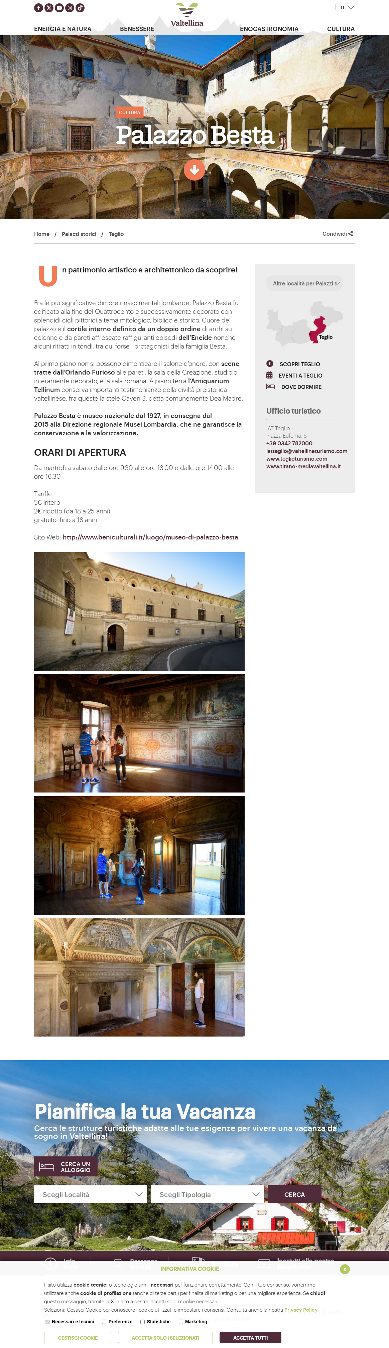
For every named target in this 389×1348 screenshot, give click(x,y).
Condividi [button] (337, 233)
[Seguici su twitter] (48, 7)
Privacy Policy (300, 1309)
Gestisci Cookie (78, 1337)
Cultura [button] (341, 28)
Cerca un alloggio (76, 1166)
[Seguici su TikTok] (80, 7)
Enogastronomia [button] (269, 28)
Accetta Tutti (250, 1337)
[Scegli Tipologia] (207, 1194)
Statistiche (159, 1321)
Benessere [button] (137, 28)
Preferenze (121, 1321)
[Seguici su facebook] (38, 7)
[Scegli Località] (90, 1194)
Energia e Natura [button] (63, 28)
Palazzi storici (79, 233)
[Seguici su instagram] (69, 7)
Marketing (196, 1321)
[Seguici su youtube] (59, 7)
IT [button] (343, 7)
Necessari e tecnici (73, 1321)
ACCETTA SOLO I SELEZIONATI (165, 1337)
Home (41, 233)
